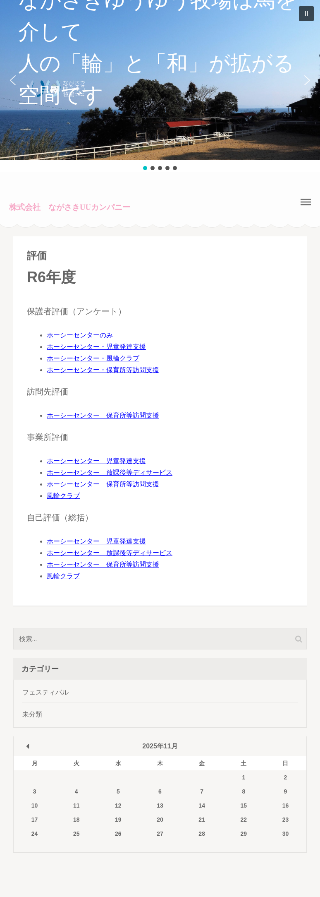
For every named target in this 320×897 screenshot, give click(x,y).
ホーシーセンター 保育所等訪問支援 (103, 415)
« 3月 (27, 746)
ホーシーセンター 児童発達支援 (96, 460)
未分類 (32, 714)
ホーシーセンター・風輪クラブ (93, 358)
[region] (160, 86)
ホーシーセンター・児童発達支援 (96, 346)
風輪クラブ (63, 495)
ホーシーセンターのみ (80, 335)
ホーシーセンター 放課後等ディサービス (109, 472)
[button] (160, 80)
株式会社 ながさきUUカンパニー (69, 207)
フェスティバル (45, 692)
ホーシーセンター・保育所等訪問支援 (103, 369)
